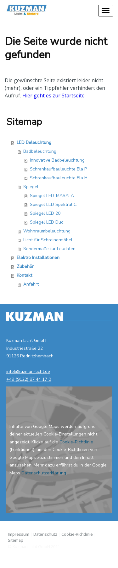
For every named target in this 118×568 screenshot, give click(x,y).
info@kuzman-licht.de (28, 371)
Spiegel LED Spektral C (53, 204)
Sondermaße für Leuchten (49, 249)
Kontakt (24, 275)
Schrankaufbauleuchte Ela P (58, 169)
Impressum (18, 534)
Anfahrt (31, 284)
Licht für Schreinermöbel (47, 240)
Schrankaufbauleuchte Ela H (58, 178)
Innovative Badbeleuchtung (57, 160)
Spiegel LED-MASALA (52, 196)
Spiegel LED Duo (47, 222)
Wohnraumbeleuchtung (46, 231)
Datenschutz (45, 534)
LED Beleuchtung (34, 142)
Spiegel (30, 187)
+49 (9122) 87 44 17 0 (28, 379)
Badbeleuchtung (39, 151)
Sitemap (15, 540)
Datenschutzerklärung (43, 473)
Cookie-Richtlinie (76, 442)
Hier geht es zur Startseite (53, 95)
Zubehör (25, 266)
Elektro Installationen (38, 258)
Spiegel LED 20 (45, 213)
